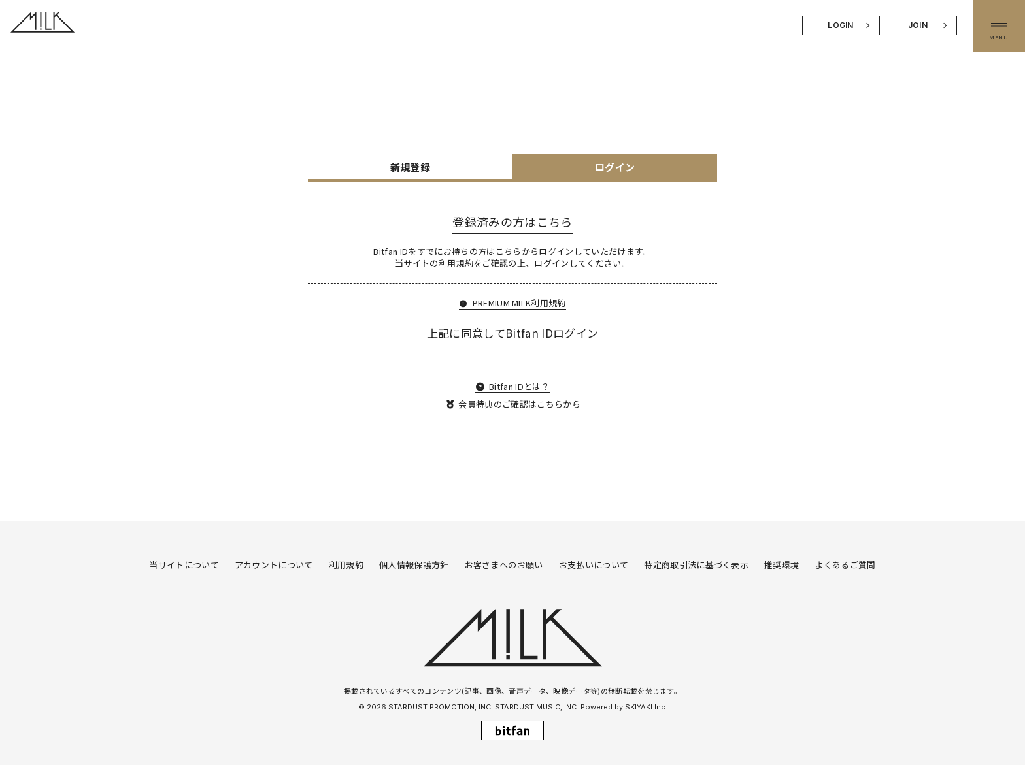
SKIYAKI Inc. (646, 706)
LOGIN (841, 25)
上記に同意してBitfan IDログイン (513, 333)
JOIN (918, 25)
